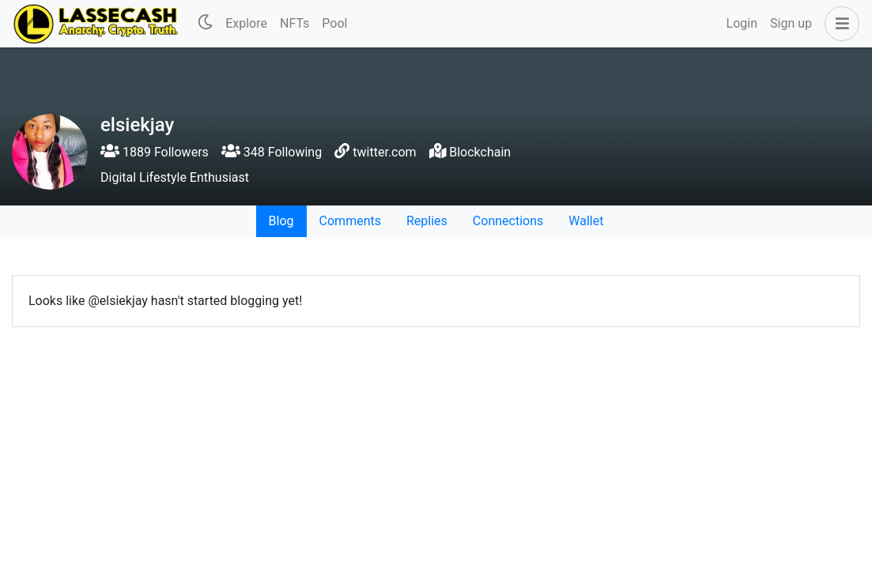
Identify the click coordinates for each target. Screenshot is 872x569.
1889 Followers (154, 152)
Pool (334, 23)
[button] (838, 23)
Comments (350, 220)
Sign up (791, 23)
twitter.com (384, 152)
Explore (246, 23)
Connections (508, 220)
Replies (426, 220)
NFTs (294, 23)
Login (742, 23)
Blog (281, 220)
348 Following (271, 152)
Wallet (585, 220)
